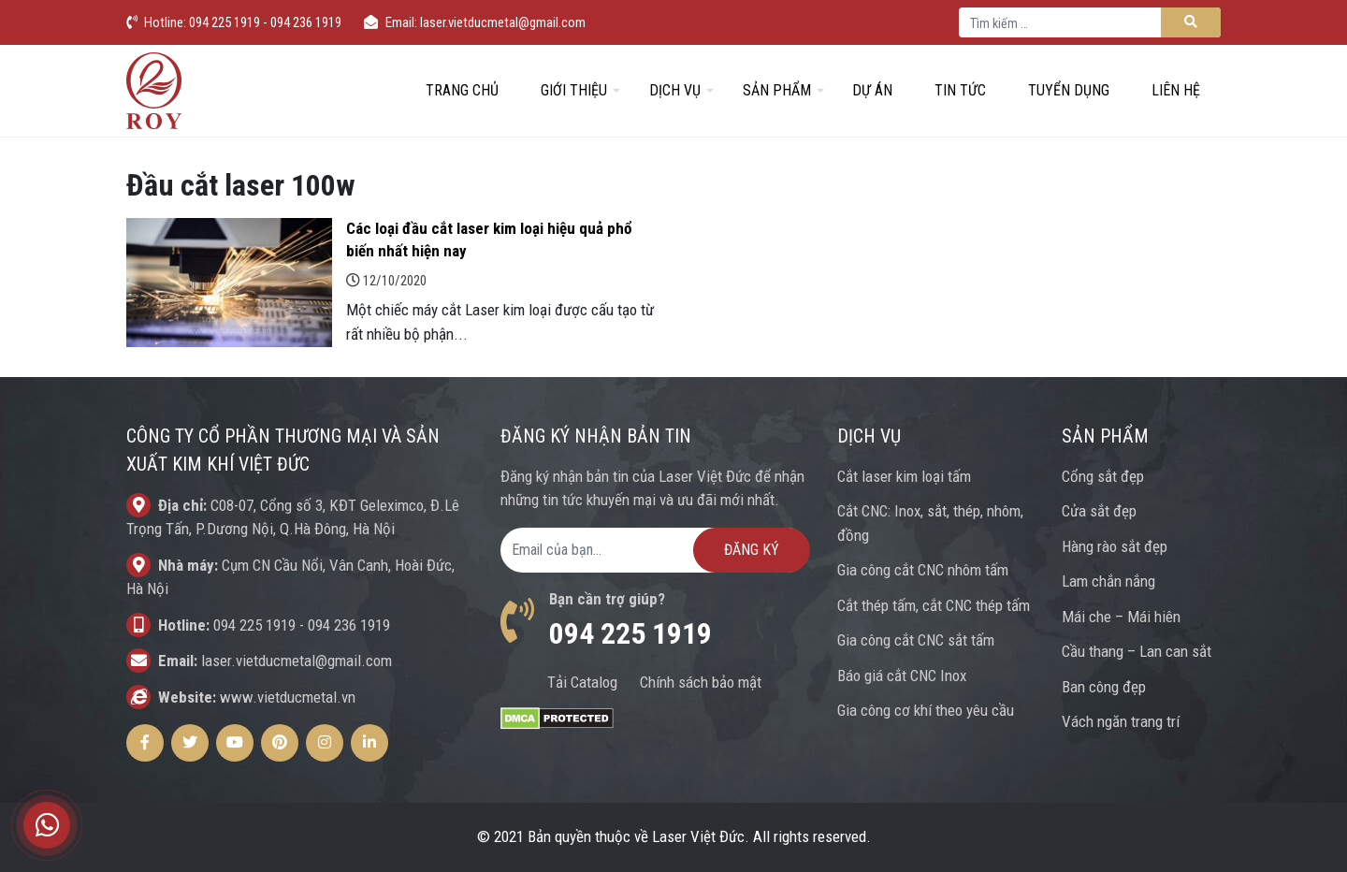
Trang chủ (462, 90)
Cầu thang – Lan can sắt (1136, 651)
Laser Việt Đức (698, 836)
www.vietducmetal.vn (287, 697)
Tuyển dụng (1068, 90)
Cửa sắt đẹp (1099, 510)
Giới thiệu (574, 90)
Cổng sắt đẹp (1103, 476)
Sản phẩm (777, 90)
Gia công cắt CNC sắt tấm (915, 640)
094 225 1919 (254, 625)
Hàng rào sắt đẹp (1114, 546)
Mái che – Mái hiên (1121, 616)
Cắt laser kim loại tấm (904, 476)
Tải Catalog (582, 682)
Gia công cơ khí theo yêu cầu (925, 710)
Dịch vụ (675, 90)
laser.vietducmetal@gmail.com (296, 660)
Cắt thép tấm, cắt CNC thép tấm (933, 605)
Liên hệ (1175, 90)
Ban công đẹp (1104, 686)
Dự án (872, 90)
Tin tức (960, 90)
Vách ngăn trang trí (1121, 721)
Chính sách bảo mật (700, 682)
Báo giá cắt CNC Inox (901, 675)
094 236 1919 (349, 625)
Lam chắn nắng (1108, 581)
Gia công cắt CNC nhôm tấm (922, 569)
